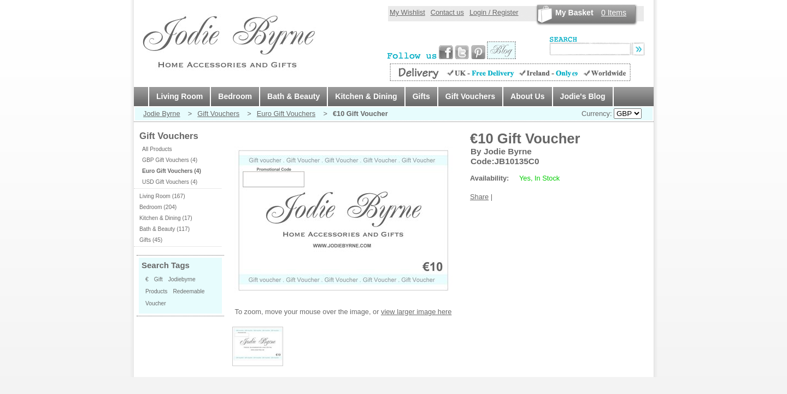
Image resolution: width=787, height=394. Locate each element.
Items (613, 12)
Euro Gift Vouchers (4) (171, 171)
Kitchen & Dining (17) (165, 218)
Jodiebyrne (182, 279)
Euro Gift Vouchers (286, 113)
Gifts (421, 96)
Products (156, 291)
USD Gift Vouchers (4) (169, 182)
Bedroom (235, 96)
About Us (527, 96)
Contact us (447, 12)
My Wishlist (407, 12)
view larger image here (416, 312)
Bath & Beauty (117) (164, 229)
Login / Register (494, 12)
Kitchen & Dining (366, 96)
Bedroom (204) (158, 207)
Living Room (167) (162, 196)
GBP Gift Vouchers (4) (169, 160)
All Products (157, 149)
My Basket (574, 12)
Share (479, 197)
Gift (158, 279)
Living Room (179, 96)
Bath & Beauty (293, 96)
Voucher (155, 303)
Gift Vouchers (470, 96)
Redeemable (188, 291)
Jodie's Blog (583, 96)
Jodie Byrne (161, 113)
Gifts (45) (150, 240)
